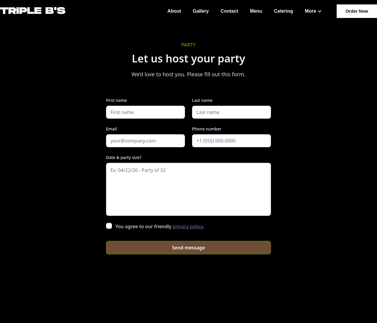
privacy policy (188, 226)
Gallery (201, 11)
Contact (229, 11)
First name (116, 100)
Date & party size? (123, 157)
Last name (202, 100)
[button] (313, 11)
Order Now (356, 11)
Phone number (206, 129)
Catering (283, 11)
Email (111, 129)
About (174, 11)
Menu (256, 11)
